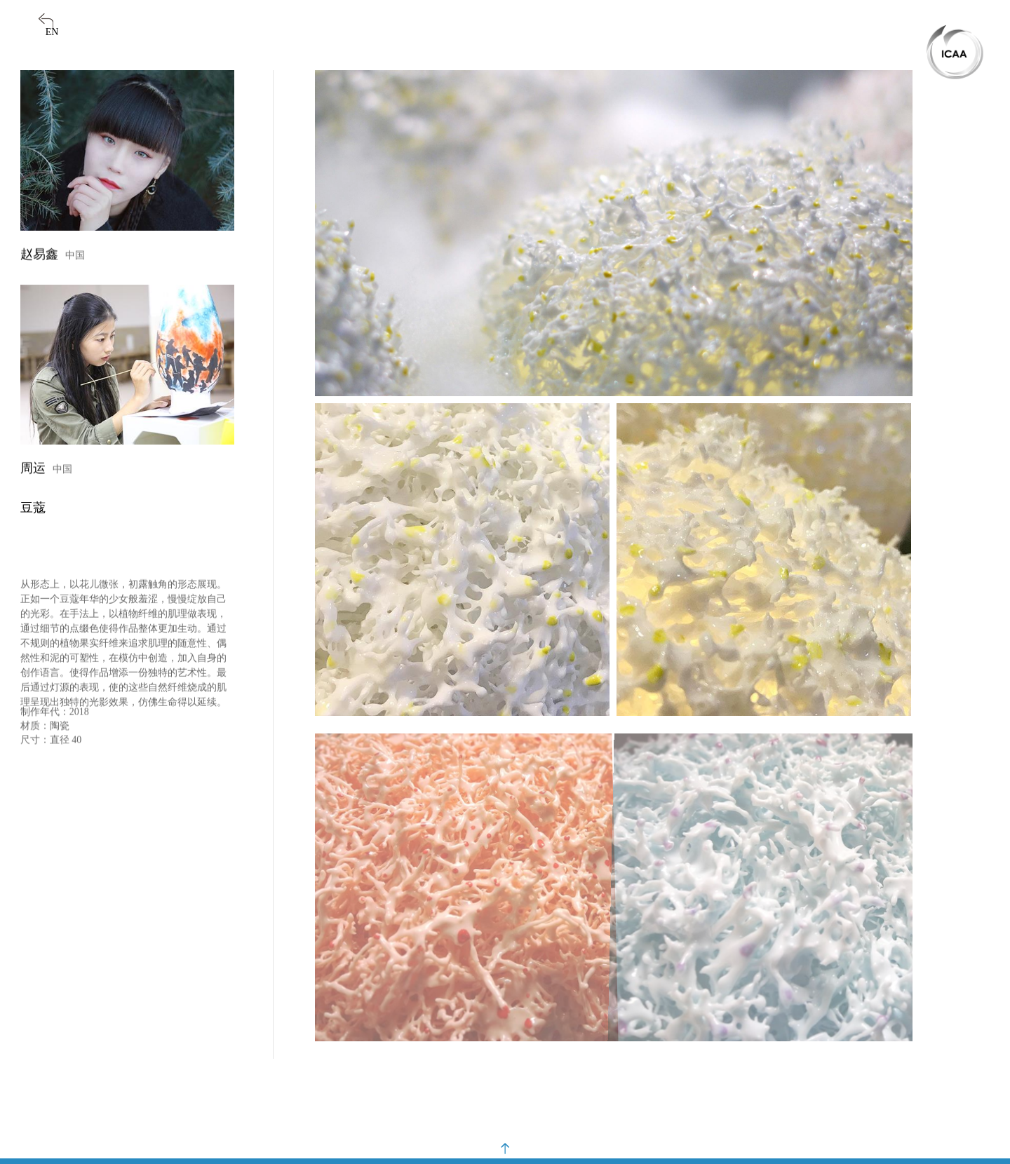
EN (52, 32)
